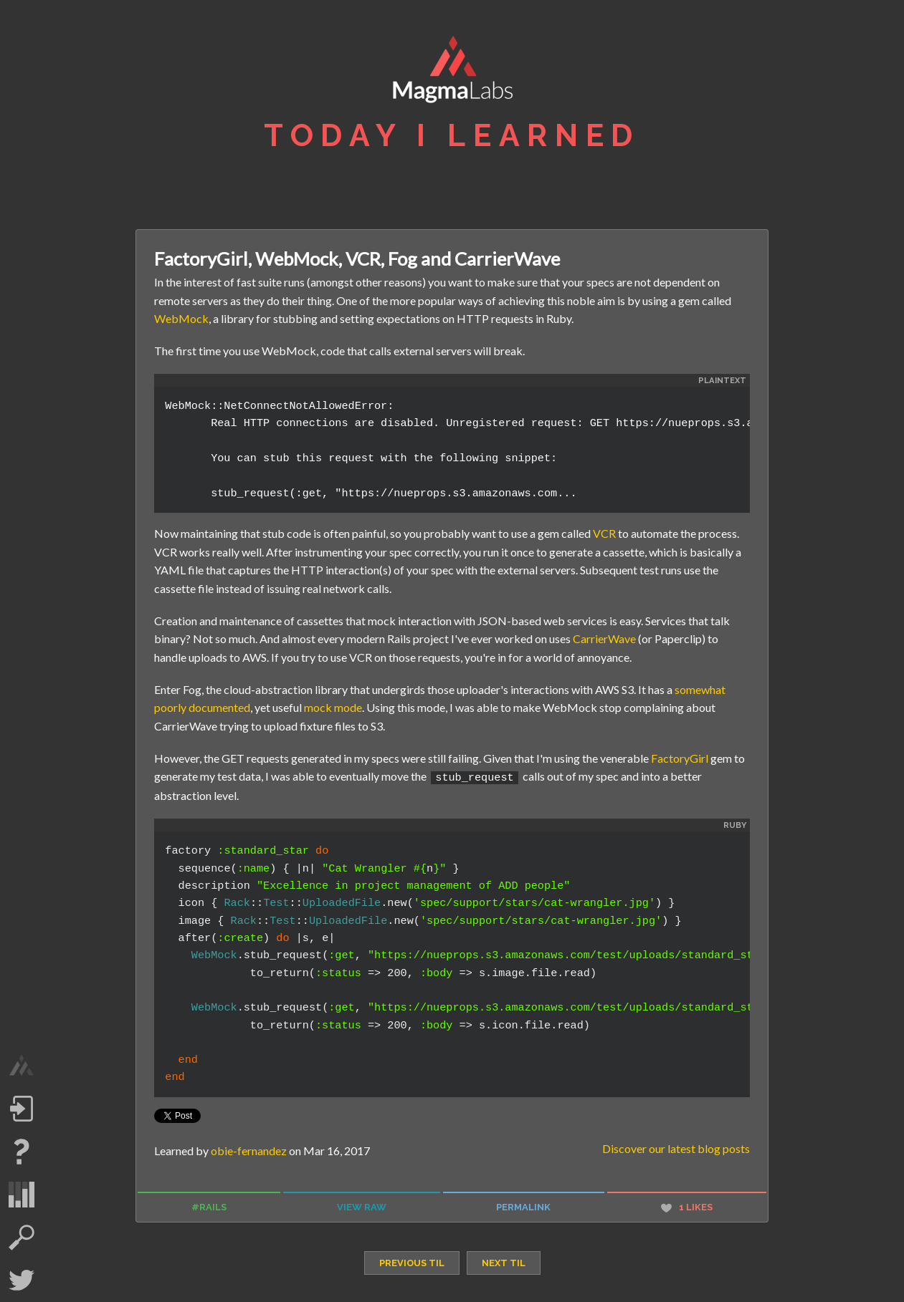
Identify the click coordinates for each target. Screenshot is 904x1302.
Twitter (21, 1280)
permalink (523, 1205)
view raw (361, 1205)
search (21, 1237)
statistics (21, 1194)
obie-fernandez (249, 1149)
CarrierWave (604, 638)
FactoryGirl (679, 758)
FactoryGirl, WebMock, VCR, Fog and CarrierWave (357, 258)
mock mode (333, 707)
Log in (21, 1108)
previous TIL (411, 1261)
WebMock (181, 318)
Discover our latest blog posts (676, 1147)
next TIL (503, 1261)
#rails (209, 1205)
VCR (604, 533)
